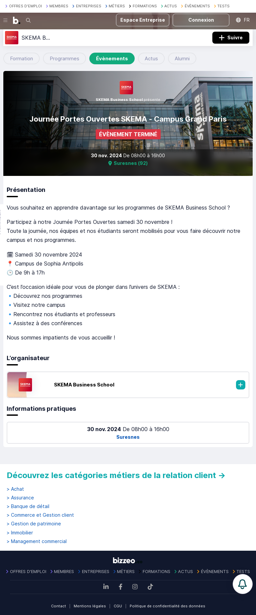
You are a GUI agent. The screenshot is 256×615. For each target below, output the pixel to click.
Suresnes (128, 437)
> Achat (15, 489)
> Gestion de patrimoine (34, 523)
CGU (118, 606)
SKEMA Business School (84, 384)
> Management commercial (37, 541)
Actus (151, 58)
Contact (58, 606)
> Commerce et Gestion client (40, 515)
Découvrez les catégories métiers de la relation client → (116, 475)
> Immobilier (20, 532)
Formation (21, 58)
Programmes (64, 58)
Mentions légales (90, 606)
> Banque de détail (28, 506)
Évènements (112, 58)
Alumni (182, 58)
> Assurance (20, 497)
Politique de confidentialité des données (167, 606)
